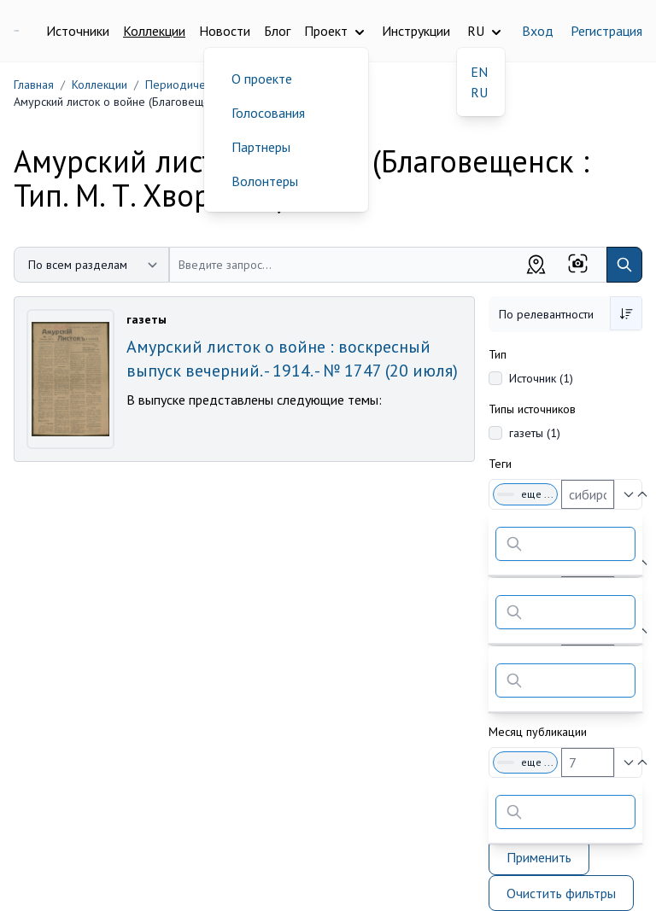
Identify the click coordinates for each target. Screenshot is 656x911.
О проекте (261, 78)
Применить (539, 857)
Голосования (268, 112)
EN (479, 71)
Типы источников (532, 409)
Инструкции (416, 30)
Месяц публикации (538, 731)
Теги (500, 463)
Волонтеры (264, 181)
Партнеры (260, 146)
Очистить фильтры (561, 893)
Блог (277, 30)
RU (479, 92)
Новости (224, 30)
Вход (538, 30)
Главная (34, 84)
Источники (77, 30)
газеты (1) (534, 433)
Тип (498, 354)
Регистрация (606, 30)
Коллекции (154, 30)
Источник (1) (541, 378)
